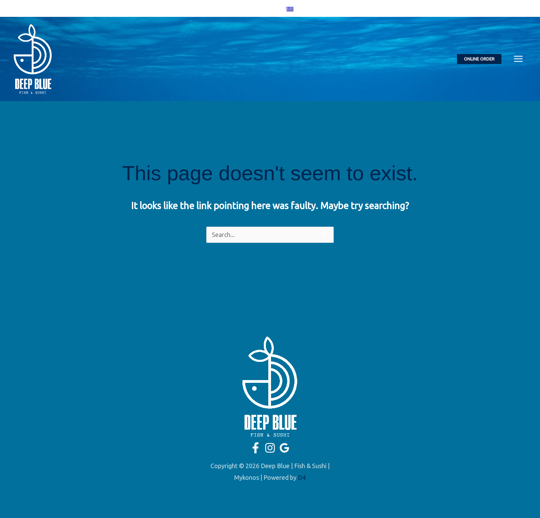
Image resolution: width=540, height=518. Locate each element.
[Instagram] (258, 9)
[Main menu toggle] (518, 59)
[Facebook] (248, 9)
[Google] (268, 9)
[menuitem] (290, 8)
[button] (479, 59)
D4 (302, 477)
